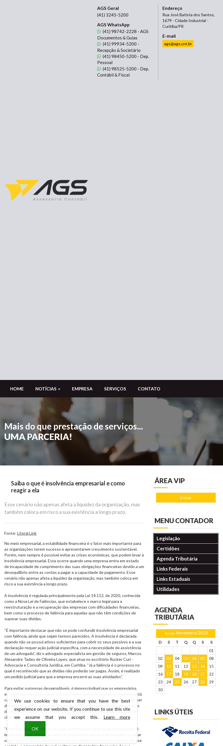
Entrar (185, 201)
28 (202, 385)
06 (194, 362)
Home (17, 92)
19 (186, 378)
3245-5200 (112, 14)
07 (202, 362)
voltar (14, 562)
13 (194, 370)
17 (168, 378)
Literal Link (27, 237)
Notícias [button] (47, 92)
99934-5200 (117, 43)
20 (194, 378)
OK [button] (35, 733)
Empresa (82, 92)
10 (168, 370)
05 (186, 362)
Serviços (115, 92)
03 (168, 362)
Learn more (117, 721)
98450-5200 (117, 56)
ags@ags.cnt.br (178, 43)
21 (202, 378)
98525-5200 (117, 68)
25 (177, 385)
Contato (149, 92)
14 (202, 370)
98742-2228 (117, 31)
